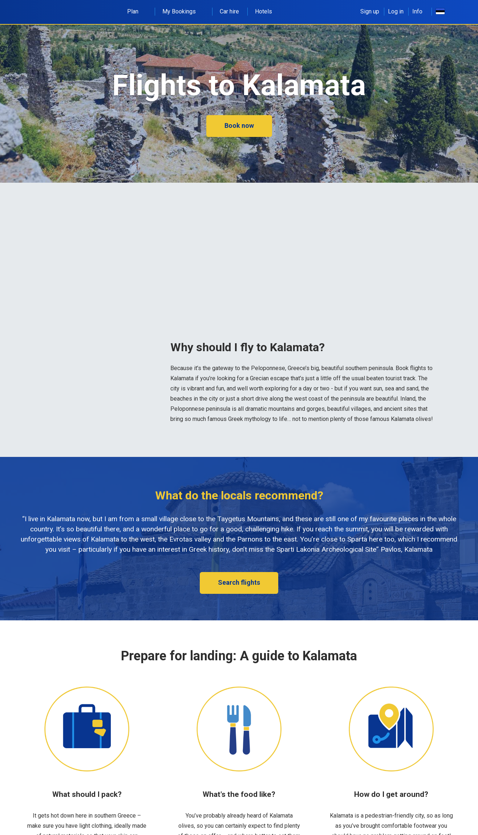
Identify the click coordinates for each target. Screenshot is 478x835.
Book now (239, 125)
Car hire (229, 11)
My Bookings (183, 11)
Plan (136, 11)
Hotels (263, 11)
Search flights (239, 582)
